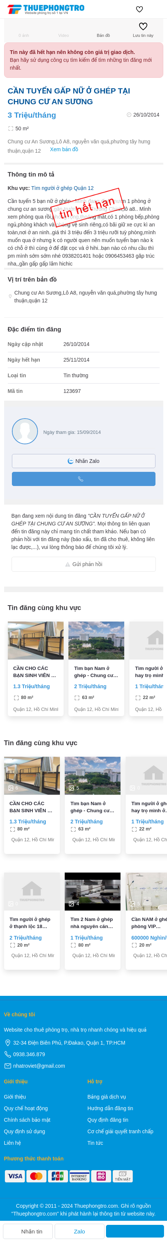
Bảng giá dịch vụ (106, 1097)
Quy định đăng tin (107, 1120)
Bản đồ (103, 30)
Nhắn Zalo (83, 461)
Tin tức (95, 1143)
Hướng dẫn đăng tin (110, 1108)
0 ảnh (24, 30)
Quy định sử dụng (24, 1131)
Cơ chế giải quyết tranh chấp (120, 1131)
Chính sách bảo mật (27, 1120)
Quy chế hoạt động (26, 1108)
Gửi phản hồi (83, 564)
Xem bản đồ (60, 149)
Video (63, 30)
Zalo (79, 1231)
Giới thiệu (15, 1097)
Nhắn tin (27, 1231)
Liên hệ (12, 1143)
